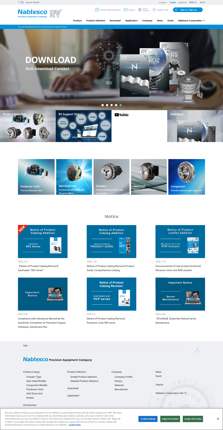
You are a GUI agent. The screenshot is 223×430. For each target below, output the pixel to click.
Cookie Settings (148, 418)
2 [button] (107, 105)
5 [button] (120, 105)
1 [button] (102, 105)
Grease (30, 397)
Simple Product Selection (83, 376)
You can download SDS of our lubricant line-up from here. (42, 26)
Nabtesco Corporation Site (170, 393)
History (118, 380)
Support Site (162, 9)
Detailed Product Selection (84, 380)
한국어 (202, 2)
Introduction (30, 404)
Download (115, 20)
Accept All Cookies (192, 418)
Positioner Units (34, 389)
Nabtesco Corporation (190, 20)
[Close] (218, 418)
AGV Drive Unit (34, 393)
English (173, 2)
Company (147, 20)
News (160, 20)
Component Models (36, 385)
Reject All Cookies (170, 418)
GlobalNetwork (145, 10)
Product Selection (95, 20)
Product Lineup (31, 371)
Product (77, 20)
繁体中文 (193, 2)
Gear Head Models (36, 380)
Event (171, 20)
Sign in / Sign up (188, 9)
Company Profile (123, 376)
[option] (111, 57)
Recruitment (121, 389)
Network (119, 385)
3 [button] (111, 105)
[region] (111, 419)
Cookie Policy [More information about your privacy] (74, 424)
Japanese (183, 2)
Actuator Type (33, 376)
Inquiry (131, 9)
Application (131, 20)
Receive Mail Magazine (110, 9)
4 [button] (116, 105)
